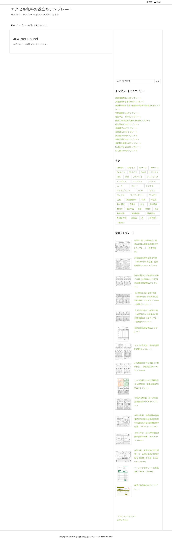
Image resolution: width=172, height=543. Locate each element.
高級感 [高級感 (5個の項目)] (134, 218)
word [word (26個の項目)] (127, 177)
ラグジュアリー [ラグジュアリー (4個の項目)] (136, 195)
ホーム (15, 25)
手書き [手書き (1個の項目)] (132, 204)
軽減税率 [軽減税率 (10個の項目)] (136, 213)
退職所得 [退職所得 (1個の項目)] (151, 213)
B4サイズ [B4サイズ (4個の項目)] (121, 172)
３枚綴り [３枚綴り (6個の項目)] (121, 222)
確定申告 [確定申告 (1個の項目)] (130, 209)
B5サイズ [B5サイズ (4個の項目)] (133, 172)
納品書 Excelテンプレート (126, 136)
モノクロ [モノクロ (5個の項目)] (121, 195)
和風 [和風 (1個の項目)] (143, 200)
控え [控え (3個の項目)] (142, 204)
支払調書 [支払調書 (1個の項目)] (153, 204)
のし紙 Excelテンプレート (126, 151)
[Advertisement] (137, 54)
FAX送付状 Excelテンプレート (128, 147)
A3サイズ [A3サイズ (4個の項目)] (131, 168)
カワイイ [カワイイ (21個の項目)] (152, 181)
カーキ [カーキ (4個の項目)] (120, 186)
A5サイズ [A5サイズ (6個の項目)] (155, 168)
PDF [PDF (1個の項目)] (119, 177)
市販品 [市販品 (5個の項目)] (154, 200)
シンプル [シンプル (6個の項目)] (149, 186)
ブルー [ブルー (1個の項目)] (140, 190)
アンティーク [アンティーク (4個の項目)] (152, 177)
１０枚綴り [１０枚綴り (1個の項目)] (152, 218)
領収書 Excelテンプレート (126, 128)
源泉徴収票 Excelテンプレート (128, 98)
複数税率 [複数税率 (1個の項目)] (121, 213)
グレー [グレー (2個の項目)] (134, 186)
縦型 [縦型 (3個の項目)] (139, 209)
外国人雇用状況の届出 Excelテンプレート (132, 120)
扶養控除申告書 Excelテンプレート (130, 102)
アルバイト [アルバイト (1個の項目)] (138, 177)
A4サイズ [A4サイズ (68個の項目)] (143, 168)
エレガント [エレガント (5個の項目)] (137, 181)
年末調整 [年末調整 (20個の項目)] (121, 204)
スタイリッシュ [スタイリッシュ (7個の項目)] (123, 190)
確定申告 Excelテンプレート (128, 117)
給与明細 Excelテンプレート (127, 124)
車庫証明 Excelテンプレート (127, 139)
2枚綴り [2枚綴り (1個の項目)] (120, 168)
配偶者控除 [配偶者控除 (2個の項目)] (121, 218)
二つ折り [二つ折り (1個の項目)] (153, 195)
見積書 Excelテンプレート (126, 132)
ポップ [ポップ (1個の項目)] (152, 190)
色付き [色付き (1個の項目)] (148, 209)
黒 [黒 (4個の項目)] (142, 218)
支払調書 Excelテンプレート (127, 113)
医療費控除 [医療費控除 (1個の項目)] (131, 200)
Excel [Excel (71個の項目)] (143, 172)
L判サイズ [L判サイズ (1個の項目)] (154, 172)
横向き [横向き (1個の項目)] (120, 209)
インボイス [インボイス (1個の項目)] (121, 181)
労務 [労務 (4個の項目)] (119, 200)
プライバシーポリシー (126, 516)
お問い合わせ (122, 520)
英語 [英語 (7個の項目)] (156, 209)
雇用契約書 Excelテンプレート (128, 143)
